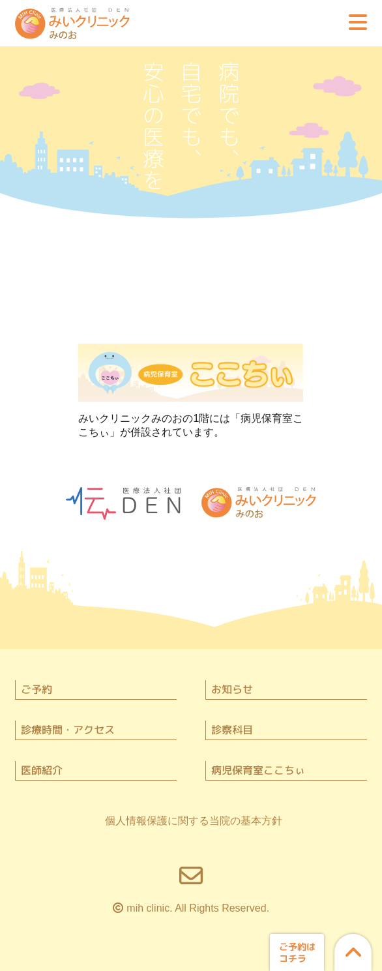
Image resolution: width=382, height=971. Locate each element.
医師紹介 (42, 770)
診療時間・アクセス (68, 730)
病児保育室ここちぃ (258, 770)
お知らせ (232, 689)
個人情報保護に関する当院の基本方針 (193, 820)
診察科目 (232, 730)
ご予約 (36, 689)
